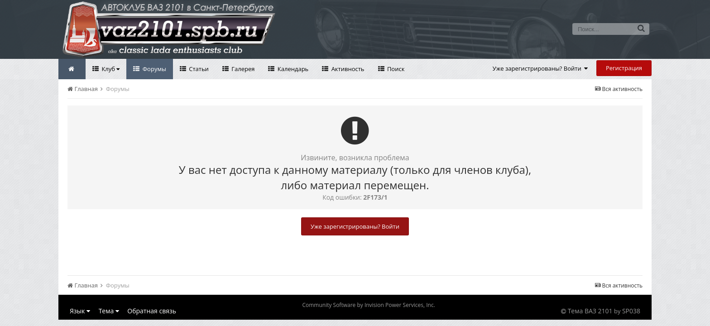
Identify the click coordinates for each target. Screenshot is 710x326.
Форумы (153, 69)
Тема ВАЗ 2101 (590, 311)
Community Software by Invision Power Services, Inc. (368, 305)
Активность (347, 69)
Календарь (292, 69)
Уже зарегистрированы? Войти (540, 68)
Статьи (198, 69)
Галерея (242, 69)
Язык (80, 311)
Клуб (110, 69)
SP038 (631, 311)
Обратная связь (151, 311)
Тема (109, 311)
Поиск (395, 69)
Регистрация (624, 68)
